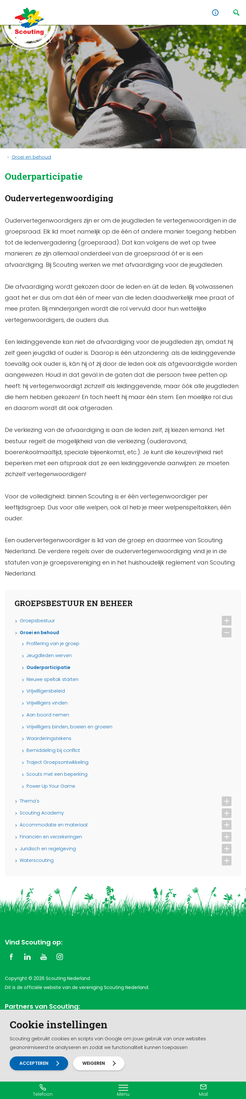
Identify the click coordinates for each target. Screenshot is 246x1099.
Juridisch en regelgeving (48, 849)
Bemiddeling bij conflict (53, 750)
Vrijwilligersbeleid (45, 691)
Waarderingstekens (48, 738)
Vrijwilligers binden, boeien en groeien (69, 727)
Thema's (29, 801)
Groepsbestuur (37, 621)
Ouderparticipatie (48, 667)
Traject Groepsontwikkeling (57, 762)
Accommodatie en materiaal (53, 825)
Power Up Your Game (50, 786)
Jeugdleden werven (49, 655)
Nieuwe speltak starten (52, 679)
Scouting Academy (42, 813)
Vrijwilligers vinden (46, 703)
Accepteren (34, 1063)
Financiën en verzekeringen (51, 837)
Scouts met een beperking (56, 774)
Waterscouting (37, 860)
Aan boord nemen (47, 715)
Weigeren (95, 1063)
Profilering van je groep (52, 643)
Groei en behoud (31, 157)
